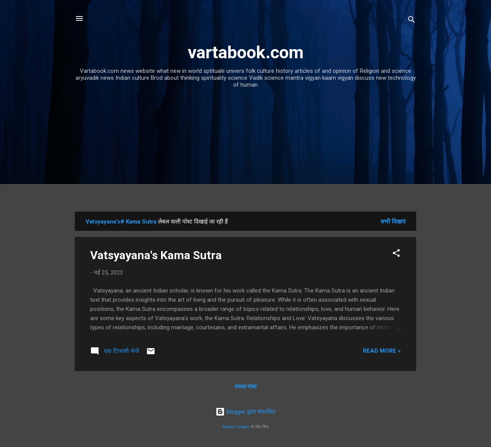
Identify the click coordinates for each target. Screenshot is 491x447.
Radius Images (236, 426)
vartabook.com (245, 52)
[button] (396, 254)
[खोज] (411, 21)
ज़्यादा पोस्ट (245, 386)
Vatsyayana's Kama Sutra (156, 255)
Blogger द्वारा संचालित (245, 411)
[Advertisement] (245, 154)
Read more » (382, 350)
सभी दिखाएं (393, 221)
